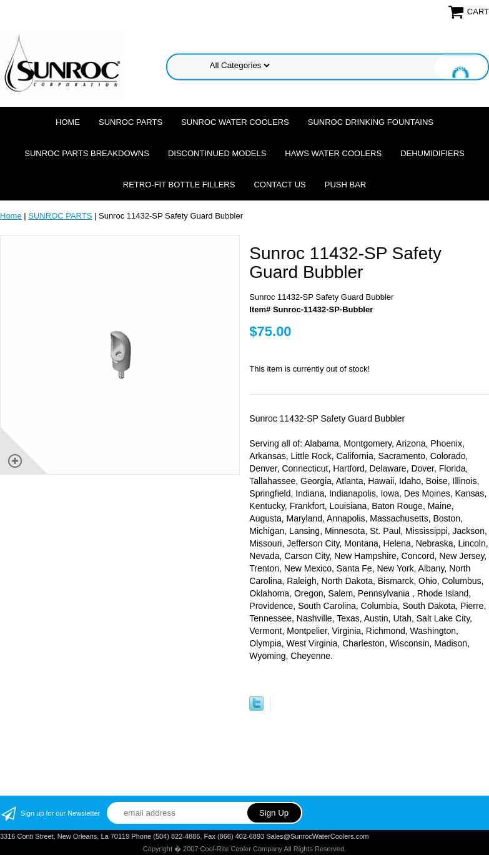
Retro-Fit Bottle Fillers (179, 184)
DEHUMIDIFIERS (432, 153)
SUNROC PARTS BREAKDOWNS (86, 153)
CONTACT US (279, 184)
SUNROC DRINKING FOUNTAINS (370, 122)
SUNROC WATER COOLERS (235, 122)
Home (68, 122)
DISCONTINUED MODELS (217, 153)
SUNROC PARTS (130, 122)
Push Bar (345, 184)
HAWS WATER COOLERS (333, 153)
